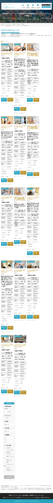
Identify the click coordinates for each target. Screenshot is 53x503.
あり (7, 418)
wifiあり (8, 468)
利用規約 (18, 497)
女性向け (8, 448)
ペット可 (8, 454)
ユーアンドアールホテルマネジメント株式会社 (19, 113)
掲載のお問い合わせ (45, 497)
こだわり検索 (38, 8)
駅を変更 (9, 411)
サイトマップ (12, 497)
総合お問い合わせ (46, 7)
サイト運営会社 (36, 497)
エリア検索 (23, 7)
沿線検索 (28, 7)
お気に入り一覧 (47, 4)
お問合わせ (4, 99)
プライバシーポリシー (27, 497)
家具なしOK (9, 460)
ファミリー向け (9, 450)
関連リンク (5, 497)
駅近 (7, 462)
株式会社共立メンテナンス (33, 104)
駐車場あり (8, 470)
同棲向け (8, 452)
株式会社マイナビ (8, 103)
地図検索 (33, 7)
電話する (11, 99)
